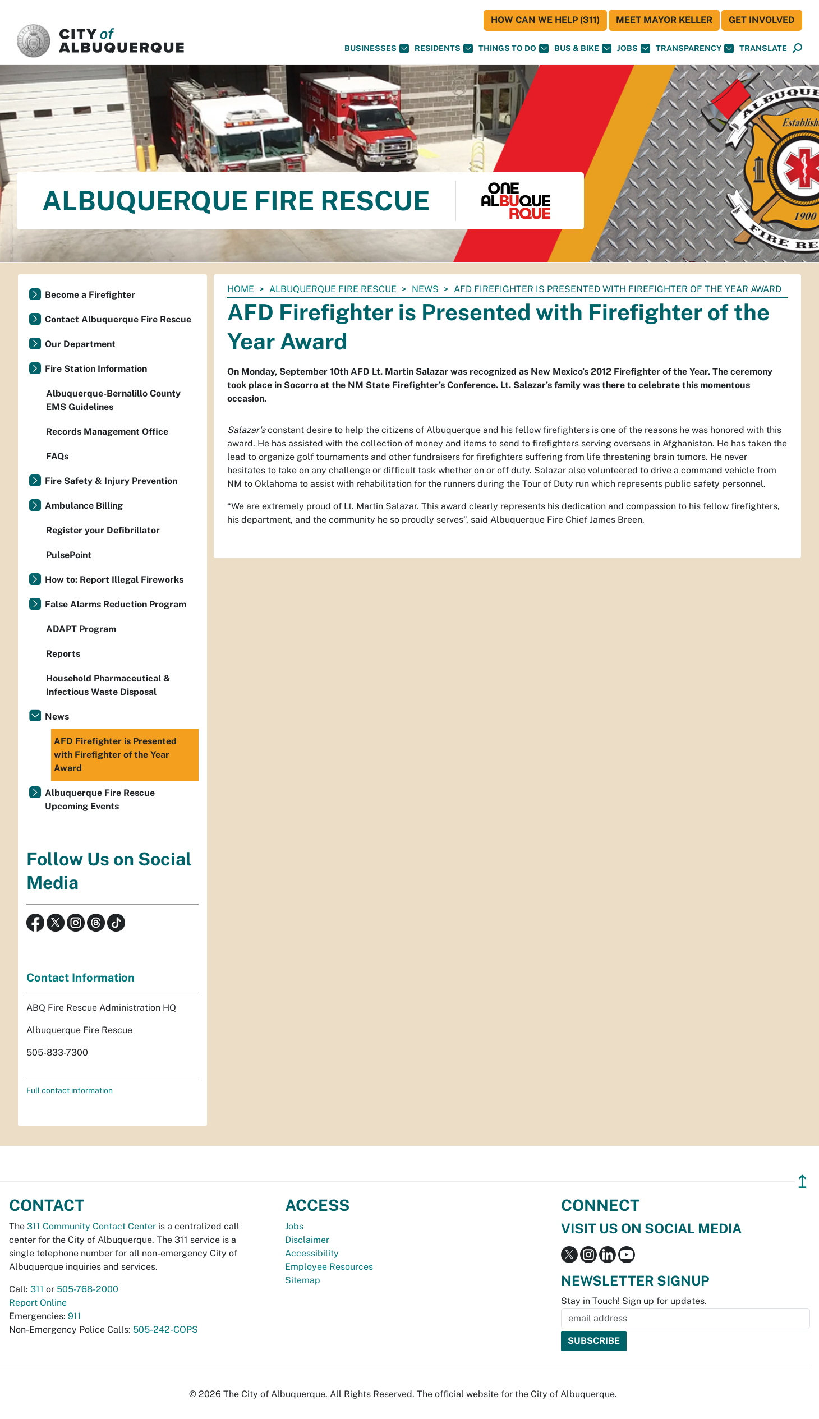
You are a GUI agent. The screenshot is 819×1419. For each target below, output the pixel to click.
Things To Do (513, 48)
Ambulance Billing (84, 505)
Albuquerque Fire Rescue (333, 289)
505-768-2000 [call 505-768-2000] (87, 1289)
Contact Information (80, 977)
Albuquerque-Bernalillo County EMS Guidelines (113, 400)
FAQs (57, 456)
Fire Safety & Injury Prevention (111, 481)
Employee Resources (329, 1266)
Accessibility (312, 1253)
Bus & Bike (582, 48)
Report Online (38, 1302)
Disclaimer (307, 1239)
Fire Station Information (96, 368)
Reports (63, 653)
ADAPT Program (81, 629)
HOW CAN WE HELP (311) (545, 20)
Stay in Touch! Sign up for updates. (634, 1301)
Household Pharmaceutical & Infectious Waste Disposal (108, 685)
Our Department (80, 344)
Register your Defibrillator (103, 530)
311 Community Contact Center (91, 1226)
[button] (763, 48)
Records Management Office (107, 431)
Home (240, 289)
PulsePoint (68, 555)
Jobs (633, 48)
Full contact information (69, 1090)
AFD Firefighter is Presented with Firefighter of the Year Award (115, 754)
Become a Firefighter (90, 294)
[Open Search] (797, 48)
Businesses (376, 48)
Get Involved (762, 20)
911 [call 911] (74, 1316)
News (425, 289)
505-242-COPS (165, 1329)
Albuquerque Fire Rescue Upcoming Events (100, 799)
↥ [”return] (802, 1181)
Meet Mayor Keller (664, 20)
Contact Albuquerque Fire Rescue (118, 319)
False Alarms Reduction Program (115, 604)
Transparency (695, 48)
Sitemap (302, 1280)
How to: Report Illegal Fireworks (114, 579)
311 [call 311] (37, 1289)
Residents (444, 48)
